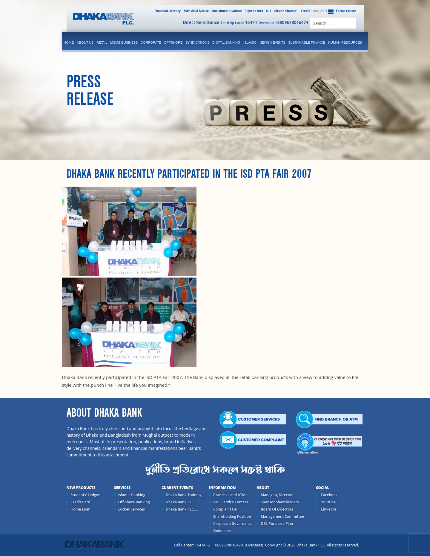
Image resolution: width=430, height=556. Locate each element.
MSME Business (124, 42)
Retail (101, 42)
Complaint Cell (225, 509)
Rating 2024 (313, 11)
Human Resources (345, 42)
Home (69, 42)
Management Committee (282, 516)
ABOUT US (85, 42)
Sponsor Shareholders (280, 502)
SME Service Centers (230, 502)
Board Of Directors (277, 509)
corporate (151, 42)
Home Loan (80, 509)
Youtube (328, 502)
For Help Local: (239, 22)
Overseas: (283, 22)
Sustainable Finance (306, 42)
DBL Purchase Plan (277, 523)
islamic (250, 42)
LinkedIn (328, 509)
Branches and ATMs (230, 494)
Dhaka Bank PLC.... (182, 502)
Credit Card (80, 502)
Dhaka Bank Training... (185, 494)
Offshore (173, 42)
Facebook (328, 494)
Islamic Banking (131, 494)
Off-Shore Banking (134, 502)
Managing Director (277, 494)
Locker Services (131, 509)
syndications (197, 42)
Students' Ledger (85, 494)
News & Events (272, 42)
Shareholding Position (232, 516)
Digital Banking (226, 42)
